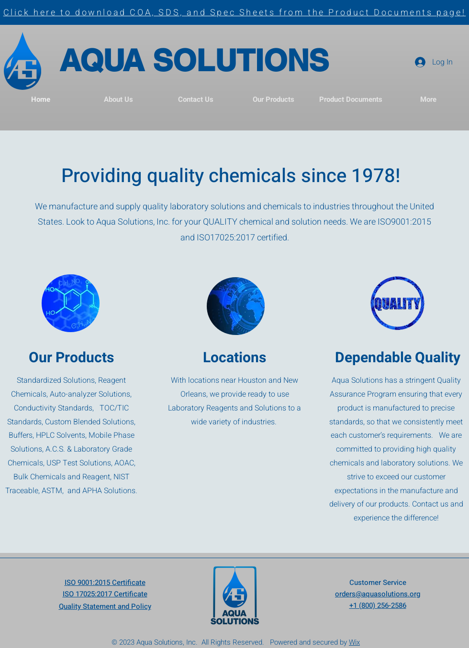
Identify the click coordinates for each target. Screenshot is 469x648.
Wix (354, 642)
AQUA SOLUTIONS (194, 60)
